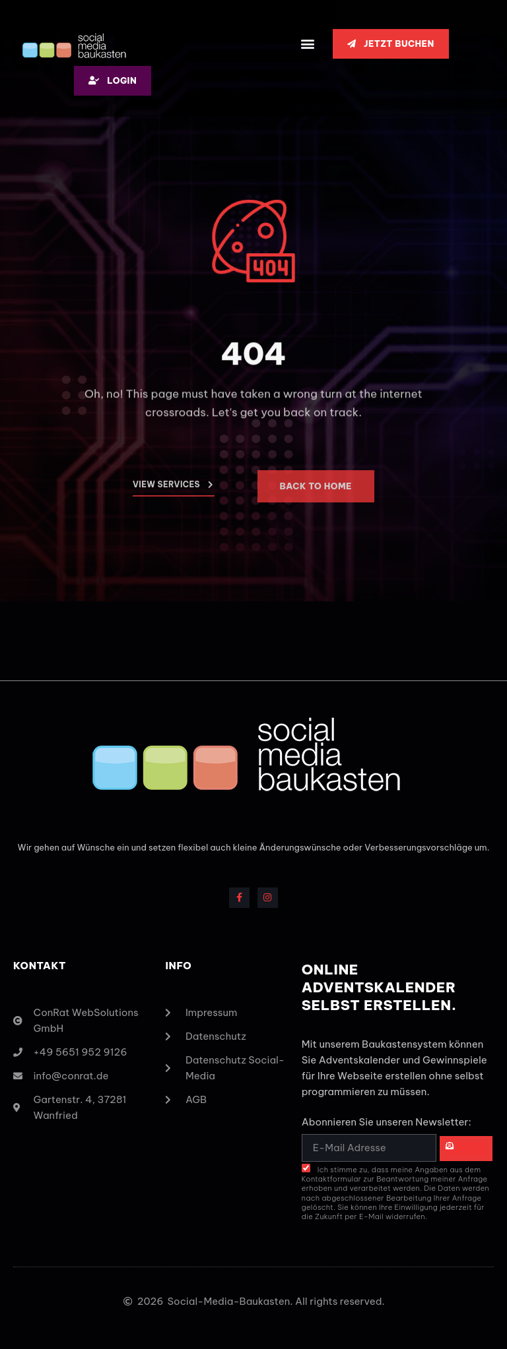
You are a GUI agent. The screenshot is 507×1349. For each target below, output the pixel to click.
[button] (308, 44)
